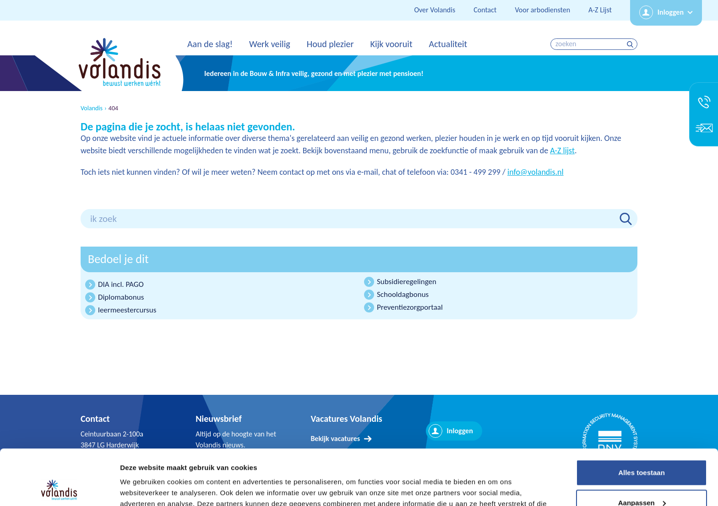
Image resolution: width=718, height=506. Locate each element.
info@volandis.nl (535, 172)
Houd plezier (330, 43)
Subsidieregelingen (406, 281)
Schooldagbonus (403, 294)
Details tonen (141, 488)
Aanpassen (642, 450)
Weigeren (641, 480)
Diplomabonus (121, 297)
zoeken (631, 44)
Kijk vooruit (391, 43)
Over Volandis (434, 9)
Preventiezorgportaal (410, 307)
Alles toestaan (641, 421)
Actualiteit (448, 43)
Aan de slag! (210, 43)
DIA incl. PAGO (121, 284)
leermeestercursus (127, 310)
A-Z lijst (562, 150)
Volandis (92, 108)
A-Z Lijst (600, 9)
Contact (484, 9)
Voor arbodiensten (542, 9)
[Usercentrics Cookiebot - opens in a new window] (59, 488)
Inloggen (671, 12)
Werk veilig (269, 43)
